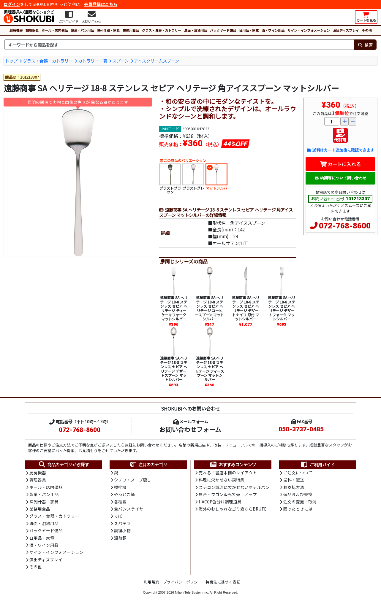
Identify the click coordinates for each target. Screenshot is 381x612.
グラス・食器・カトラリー (161, 30)
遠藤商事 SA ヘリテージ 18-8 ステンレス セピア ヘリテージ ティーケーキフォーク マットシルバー (173, 308)
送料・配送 (293, 480)
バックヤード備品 (223, 30)
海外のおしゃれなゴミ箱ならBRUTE (232, 509)
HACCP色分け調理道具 (220, 502)
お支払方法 (293, 487)
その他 (366, 30)
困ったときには (297, 509)
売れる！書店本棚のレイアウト (228, 473)
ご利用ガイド (318, 465)
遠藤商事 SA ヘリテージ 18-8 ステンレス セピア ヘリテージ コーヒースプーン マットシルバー (209, 308)
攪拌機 (120, 487)
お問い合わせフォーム (190, 429)
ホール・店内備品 (55, 30)
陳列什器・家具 (108, 30)
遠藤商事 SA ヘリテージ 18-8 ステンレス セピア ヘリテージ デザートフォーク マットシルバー (281, 308)
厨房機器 (16, 30)
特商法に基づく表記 (222, 582)
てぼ (118, 516)
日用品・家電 (249, 30)
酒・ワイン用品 (273, 30)
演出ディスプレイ (346, 30)
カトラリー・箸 (92, 61)
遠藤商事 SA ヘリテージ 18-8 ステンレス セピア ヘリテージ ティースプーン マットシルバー (209, 368)
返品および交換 (297, 494)
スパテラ (122, 523)
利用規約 (151, 582)
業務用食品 (131, 30)
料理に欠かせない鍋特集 (221, 480)
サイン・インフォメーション (308, 30)
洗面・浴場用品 (195, 30)
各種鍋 (120, 502)
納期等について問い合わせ (340, 178)
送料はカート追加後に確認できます (340, 150)
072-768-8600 (345, 225)
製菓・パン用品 (82, 30)
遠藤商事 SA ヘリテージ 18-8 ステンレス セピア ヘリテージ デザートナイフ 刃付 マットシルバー (245, 308)
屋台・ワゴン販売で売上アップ (228, 494)
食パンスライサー (131, 509)
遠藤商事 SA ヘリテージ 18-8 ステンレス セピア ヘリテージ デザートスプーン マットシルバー (173, 368)
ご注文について (297, 473)
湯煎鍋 (120, 538)
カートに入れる (340, 164)
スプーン (120, 61)
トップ (11, 61)
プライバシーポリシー (182, 582)
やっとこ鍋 (124, 494)
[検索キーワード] (179, 44)
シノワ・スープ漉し (132, 480)
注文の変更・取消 (300, 502)
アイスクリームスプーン (156, 61)
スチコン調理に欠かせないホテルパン (234, 487)
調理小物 (122, 530)
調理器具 (32, 30)
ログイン (12, 4)
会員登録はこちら (100, 4)
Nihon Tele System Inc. (192, 592)
